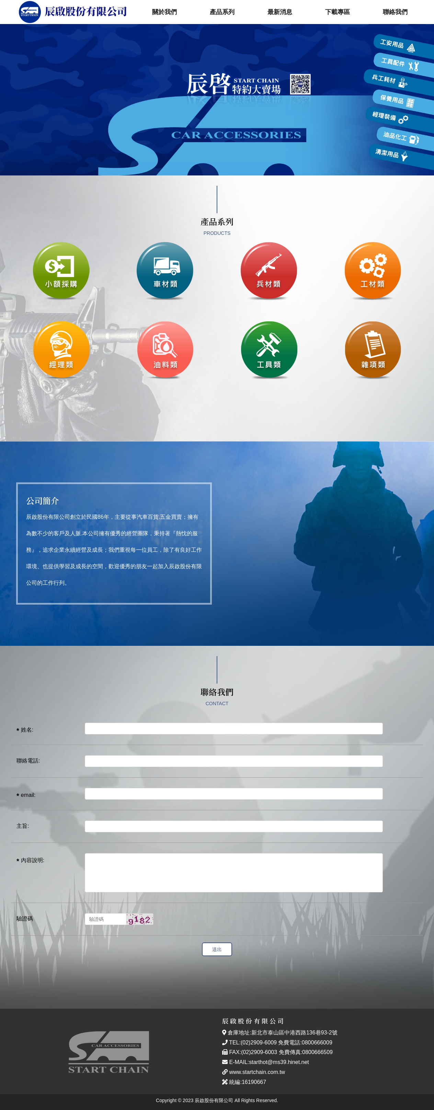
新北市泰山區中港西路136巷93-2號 (294, 1032)
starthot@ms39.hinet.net (279, 1062)
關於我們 (164, 12)
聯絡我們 (395, 12)
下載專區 (337, 12)
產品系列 (222, 12)
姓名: (27, 730)
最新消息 (279, 12)
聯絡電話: (28, 761)
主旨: (22, 826)
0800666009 (317, 1042)
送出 (217, 949)
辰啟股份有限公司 (73, 12)
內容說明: (32, 860)
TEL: (231, 1042)
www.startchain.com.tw (257, 1072)
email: (28, 795)
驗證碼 (24, 919)
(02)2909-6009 (259, 1042)
